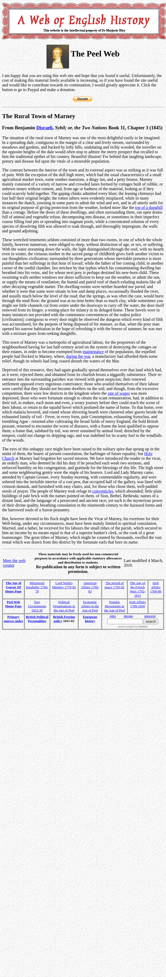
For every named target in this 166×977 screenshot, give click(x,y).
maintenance (93, 351)
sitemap (128, 616)
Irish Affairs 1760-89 (155, 587)
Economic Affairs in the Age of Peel (90, 606)
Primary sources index (13, 619)
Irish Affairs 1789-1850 (137, 604)
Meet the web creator (14, 562)
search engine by (132, 626)
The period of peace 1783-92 (114, 585)
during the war (78, 356)
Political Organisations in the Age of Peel (64, 606)
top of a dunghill (149, 207)
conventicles (102, 491)
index (113, 616)
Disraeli (44, 127)
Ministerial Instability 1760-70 (37, 587)
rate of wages (119, 393)
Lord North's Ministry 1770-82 (64, 585)
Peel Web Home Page (13, 604)
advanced (149, 616)
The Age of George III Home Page (13, 587)
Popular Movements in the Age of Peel (114, 606)
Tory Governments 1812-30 (37, 606)
